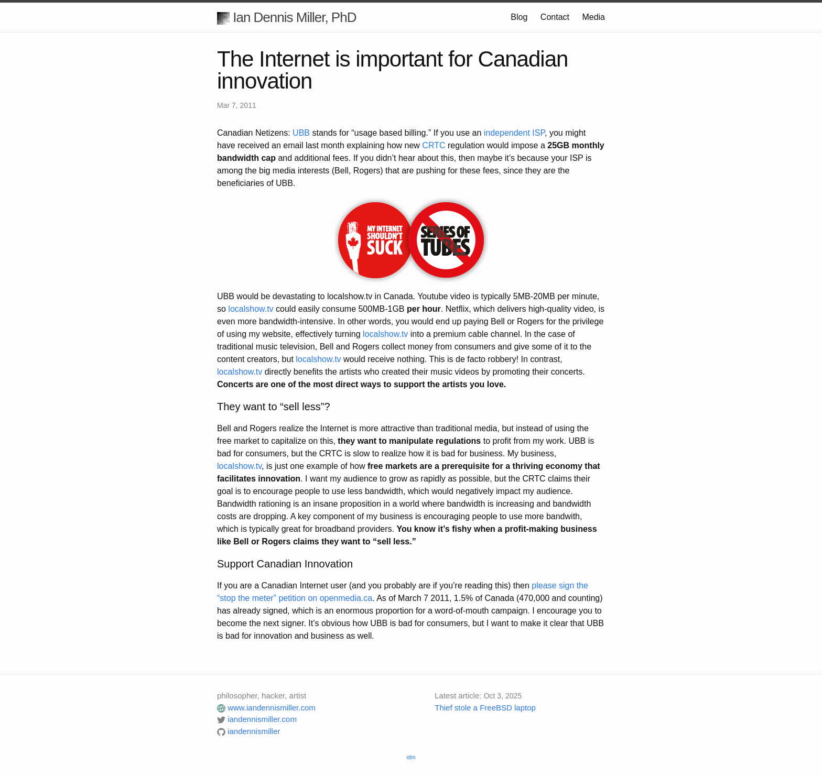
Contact (554, 17)
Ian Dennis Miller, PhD (286, 17)
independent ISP (514, 132)
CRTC (433, 145)
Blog (519, 17)
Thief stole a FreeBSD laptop (485, 707)
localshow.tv (250, 308)
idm (410, 757)
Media (593, 17)
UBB (301, 132)
